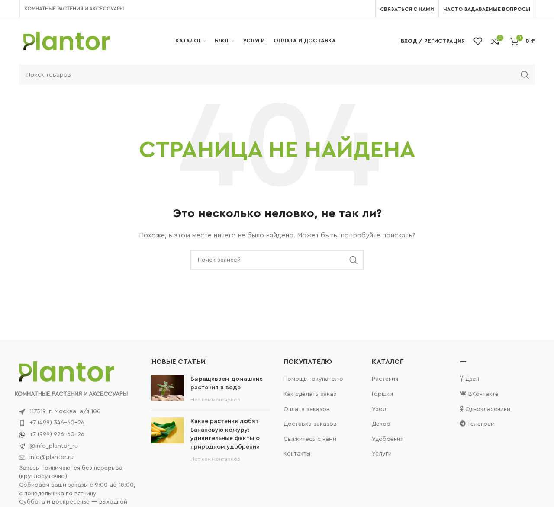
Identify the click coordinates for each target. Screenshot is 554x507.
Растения (385, 379)
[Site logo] (66, 41)
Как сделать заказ (309, 394)
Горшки (382, 394)
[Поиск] (277, 75)
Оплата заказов (306, 409)
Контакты (296, 454)
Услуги (382, 454)
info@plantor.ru (51, 457)
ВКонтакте (479, 394)
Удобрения (387, 439)
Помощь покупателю (313, 379)
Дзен (469, 378)
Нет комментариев (215, 399)
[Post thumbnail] (167, 389)
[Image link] (66, 371)
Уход (379, 409)
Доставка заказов (310, 424)
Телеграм (477, 423)
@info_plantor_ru (53, 446)
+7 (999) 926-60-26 (56, 434)
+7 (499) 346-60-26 (56, 423)
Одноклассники (485, 409)
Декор (381, 424)
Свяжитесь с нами (309, 439)
